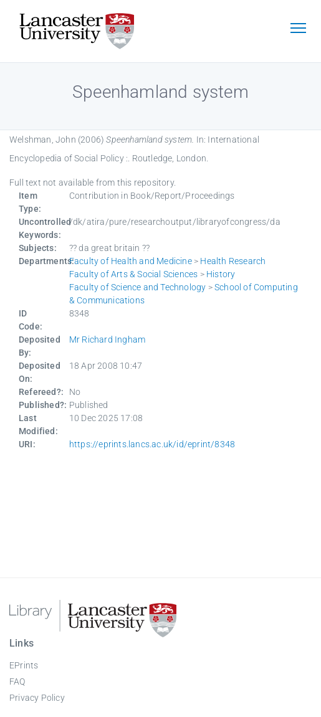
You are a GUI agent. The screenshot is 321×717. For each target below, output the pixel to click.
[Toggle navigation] (298, 29)
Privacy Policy (37, 698)
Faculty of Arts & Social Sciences (133, 274)
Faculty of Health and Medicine (130, 261)
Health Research (233, 261)
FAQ (17, 681)
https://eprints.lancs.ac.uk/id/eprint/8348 (152, 444)
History (220, 274)
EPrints (23, 665)
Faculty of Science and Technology (137, 287)
